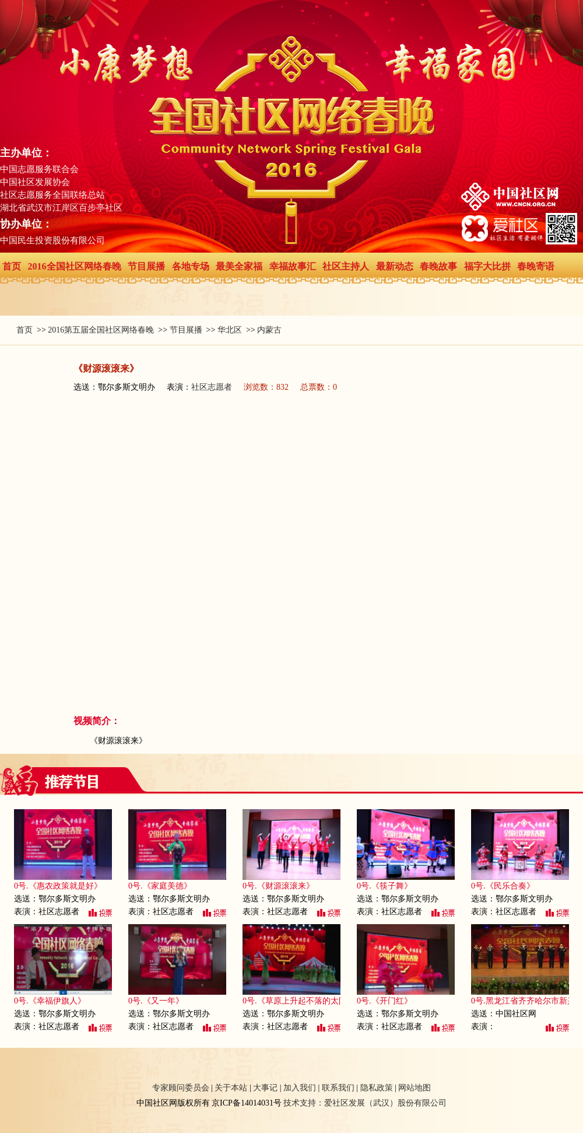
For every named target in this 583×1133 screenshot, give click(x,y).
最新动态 (394, 266)
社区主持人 (345, 266)
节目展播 (146, 266)
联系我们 (338, 1087)
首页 (11, 266)
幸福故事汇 (292, 266)
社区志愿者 (211, 387)
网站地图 (414, 1087)
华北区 (229, 330)
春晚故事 (438, 266)
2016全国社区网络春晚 (74, 266)
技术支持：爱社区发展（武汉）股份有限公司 (365, 1103)
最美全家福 (239, 266)
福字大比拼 (487, 266)
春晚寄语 (535, 266)
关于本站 (231, 1087)
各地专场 (190, 266)
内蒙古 (269, 330)
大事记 (265, 1087)
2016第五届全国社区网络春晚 (101, 330)
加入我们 (299, 1087)
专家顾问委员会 (180, 1087)
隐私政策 (376, 1087)
